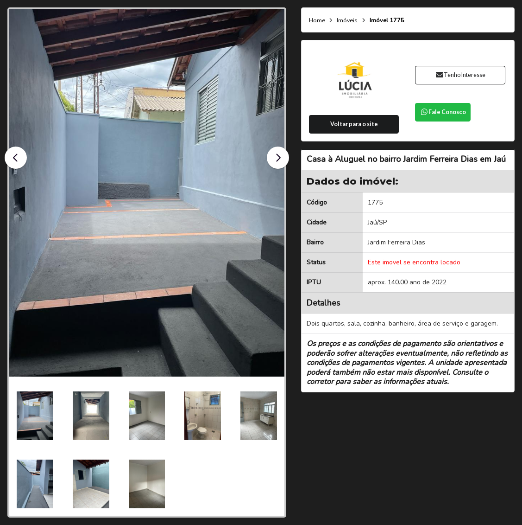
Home (317, 21)
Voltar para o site (354, 124)
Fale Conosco (443, 112)
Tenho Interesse (460, 74)
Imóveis (347, 21)
